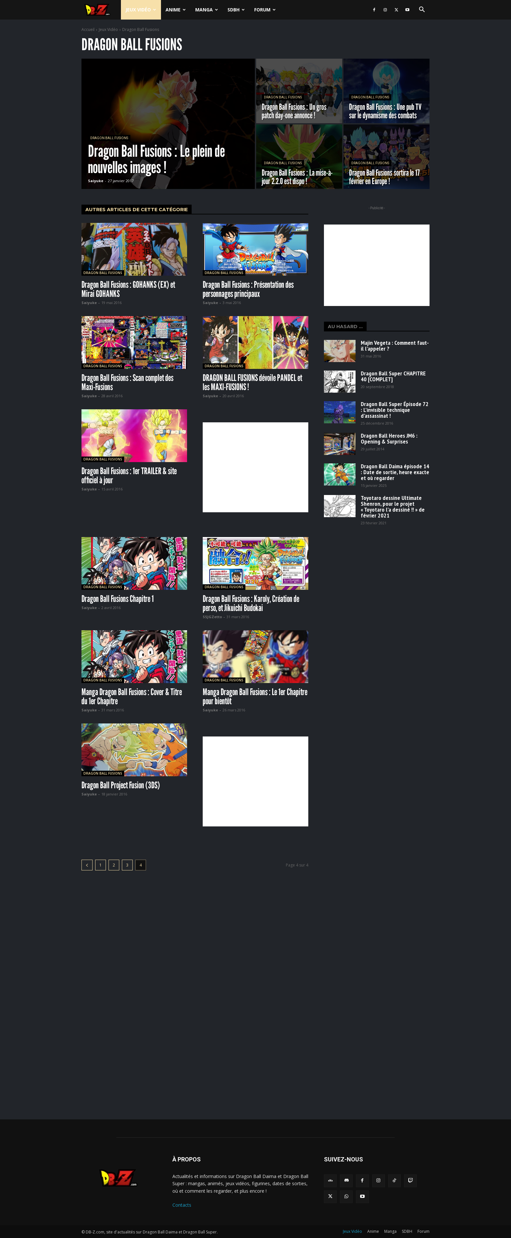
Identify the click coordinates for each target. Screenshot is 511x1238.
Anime (176, 10)
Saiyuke (89, 302)
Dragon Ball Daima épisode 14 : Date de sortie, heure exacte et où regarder (395, 472)
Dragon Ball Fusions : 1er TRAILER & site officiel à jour (129, 475)
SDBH (236, 10)
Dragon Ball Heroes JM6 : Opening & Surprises (389, 438)
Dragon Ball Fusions (109, 138)
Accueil (88, 29)
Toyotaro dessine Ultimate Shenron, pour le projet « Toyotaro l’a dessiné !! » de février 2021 (393, 506)
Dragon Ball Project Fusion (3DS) (120, 785)
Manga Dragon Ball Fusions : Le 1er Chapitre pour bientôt (255, 696)
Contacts (181, 1205)
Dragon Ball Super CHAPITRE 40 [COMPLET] (393, 376)
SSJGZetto (212, 616)
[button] (422, 10)
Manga (206, 10)
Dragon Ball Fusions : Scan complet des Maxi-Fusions (127, 382)
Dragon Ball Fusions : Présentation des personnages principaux (248, 289)
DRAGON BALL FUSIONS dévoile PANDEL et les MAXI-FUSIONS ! (252, 382)
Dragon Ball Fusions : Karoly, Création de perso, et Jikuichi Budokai (251, 603)
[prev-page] (87, 865)
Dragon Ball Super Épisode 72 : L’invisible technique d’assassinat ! (395, 409)
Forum (265, 10)
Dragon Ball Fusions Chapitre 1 (117, 598)
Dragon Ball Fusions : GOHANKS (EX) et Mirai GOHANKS (128, 289)
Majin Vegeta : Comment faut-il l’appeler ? (395, 345)
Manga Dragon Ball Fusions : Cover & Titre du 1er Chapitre (131, 696)
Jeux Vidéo (140, 10)
